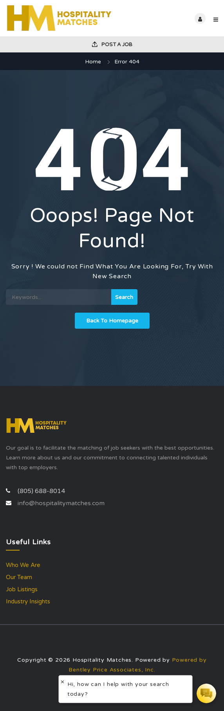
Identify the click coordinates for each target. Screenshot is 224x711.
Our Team (19, 577)
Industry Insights (28, 601)
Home (93, 61)
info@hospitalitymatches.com (61, 503)
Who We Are (23, 565)
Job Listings (22, 589)
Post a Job (112, 44)
